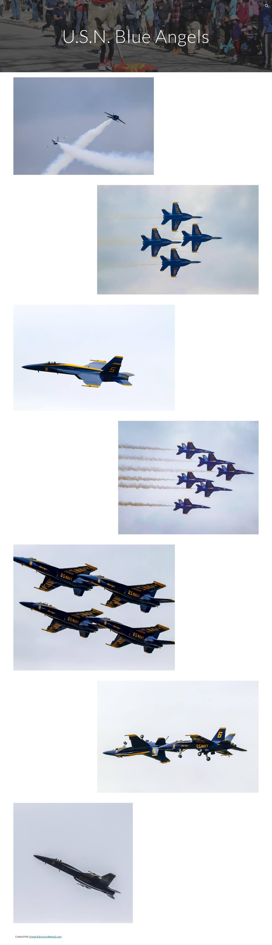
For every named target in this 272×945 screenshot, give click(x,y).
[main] (136, 36)
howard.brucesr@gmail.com (45, 936)
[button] (267, 6)
